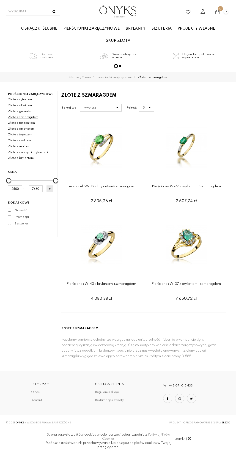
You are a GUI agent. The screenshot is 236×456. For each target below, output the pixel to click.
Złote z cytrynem (20, 99)
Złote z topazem (20, 134)
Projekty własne (196, 29)
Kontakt (36, 400)
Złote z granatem (20, 111)
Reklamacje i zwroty (109, 400)
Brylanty (135, 28)
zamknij (183, 438)
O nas (35, 392)
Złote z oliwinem (20, 105)
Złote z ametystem (21, 128)
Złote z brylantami (21, 158)
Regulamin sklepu (107, 392)
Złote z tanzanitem (21, 122)
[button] (50, 188)
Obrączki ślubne (39, 28)
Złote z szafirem (19, 140)
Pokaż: (132, 107)
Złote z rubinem (19, 146)
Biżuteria (161, 28)
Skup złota (118, 41)
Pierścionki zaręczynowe (91, 28)
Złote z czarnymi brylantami (28, 152)
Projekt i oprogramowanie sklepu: (199, 422)
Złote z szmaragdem (23, 117)
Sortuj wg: (69, 107)
